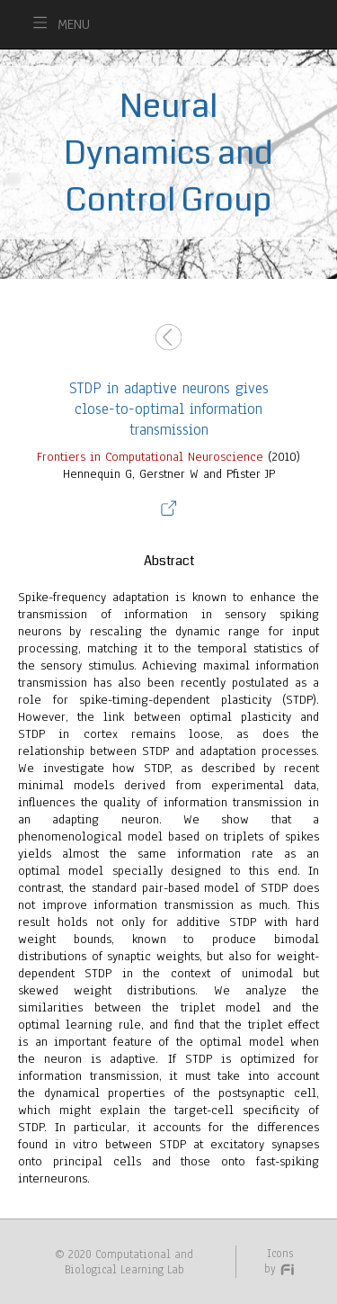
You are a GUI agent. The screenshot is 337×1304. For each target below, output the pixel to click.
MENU (74, 24)
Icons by (280, 1261)
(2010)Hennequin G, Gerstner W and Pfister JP (168, 753)
